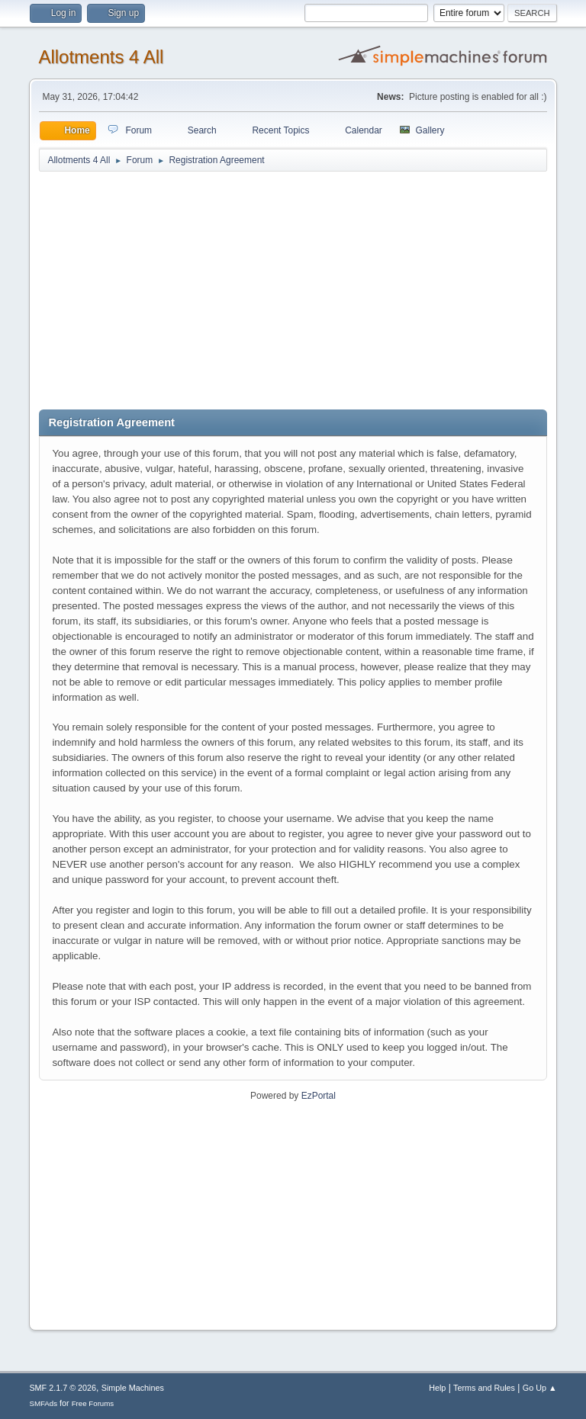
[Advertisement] (293, 291)
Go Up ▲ (540, 1387)
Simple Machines (132, 1387)
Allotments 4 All (100, 57)
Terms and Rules (484, 1387)
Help (437, 1387)
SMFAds (43, 1403)
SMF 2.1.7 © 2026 (62, 1387)
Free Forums (93, 1403)
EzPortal (318, 1095)
